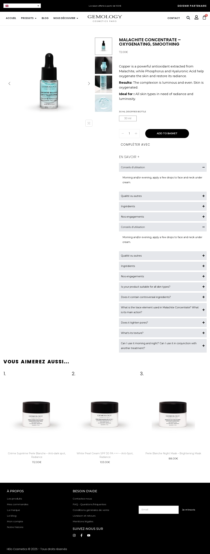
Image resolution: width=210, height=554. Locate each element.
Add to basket (167, 133)
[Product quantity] (129, 133)
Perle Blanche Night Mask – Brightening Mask (173, 453)
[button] (188, 17)
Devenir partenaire (192, 6)
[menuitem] (22, 5)
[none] (22, 5)
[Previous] (9, 83)
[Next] (89, 83)
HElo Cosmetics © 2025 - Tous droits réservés (37, 549)
